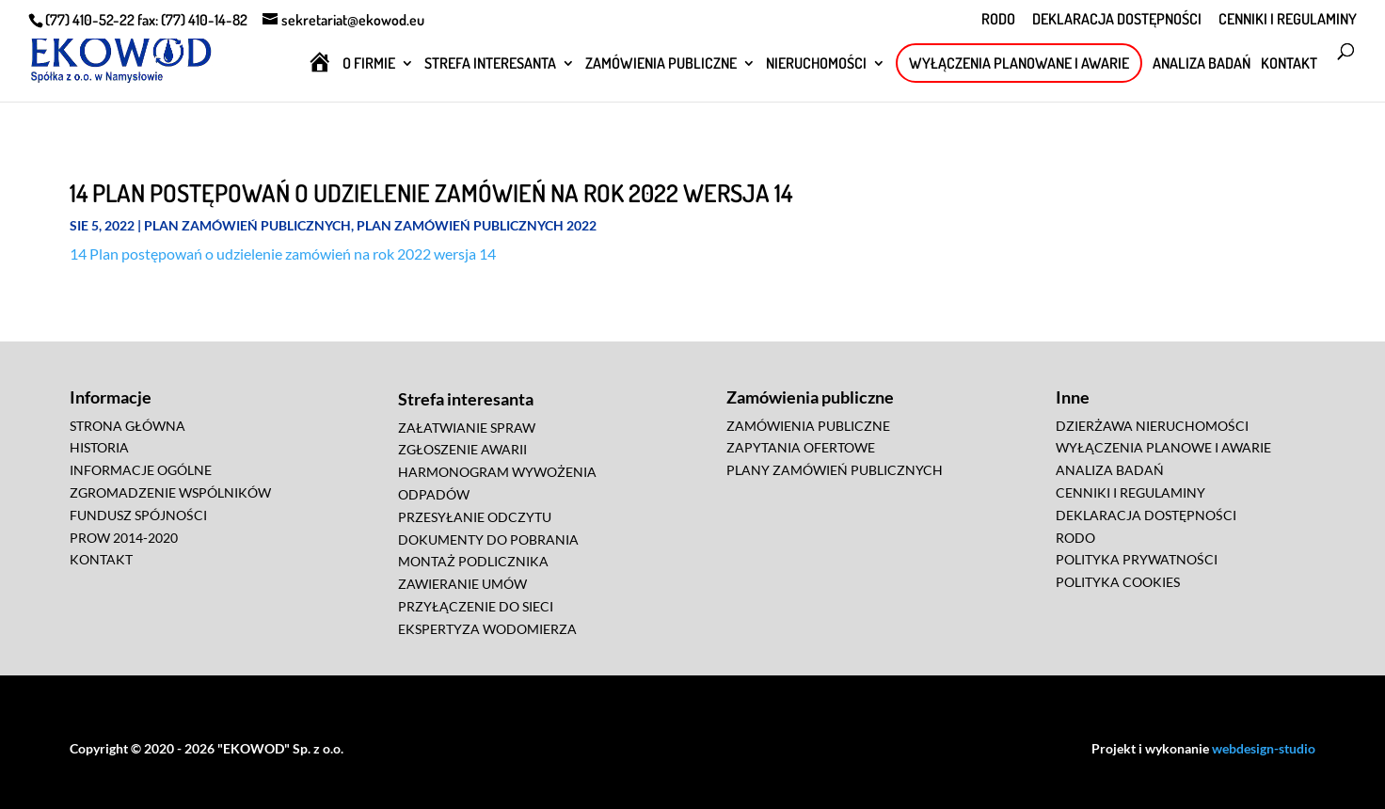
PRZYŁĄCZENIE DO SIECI (475, 606)
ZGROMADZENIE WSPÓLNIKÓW (170, 492)
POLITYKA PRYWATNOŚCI (1137, 559)
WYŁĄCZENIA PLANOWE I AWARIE (1163, 447)
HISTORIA (99, 447)
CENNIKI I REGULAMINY (1287, 19)
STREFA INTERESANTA (490, 64)
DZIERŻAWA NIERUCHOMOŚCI (1152, 426)
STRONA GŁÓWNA (127, 426)
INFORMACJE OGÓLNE (141, 470)
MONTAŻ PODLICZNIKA (473, 561)
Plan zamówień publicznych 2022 (477, 225)
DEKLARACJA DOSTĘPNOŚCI (1117, 19)
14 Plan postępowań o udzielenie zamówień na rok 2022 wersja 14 (283, 253)
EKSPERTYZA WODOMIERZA (487, 629)
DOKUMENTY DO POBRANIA (488, 539)
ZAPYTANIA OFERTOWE (800, 447)
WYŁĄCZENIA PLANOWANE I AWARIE (1019, 63)
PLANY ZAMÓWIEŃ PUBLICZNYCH (834, 470)
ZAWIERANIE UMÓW (462, 584)
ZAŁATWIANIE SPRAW (466, 428)
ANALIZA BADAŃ (1201, 64)
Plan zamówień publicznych (247, 225)
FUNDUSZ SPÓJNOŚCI (138, 515)
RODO (998, 19)
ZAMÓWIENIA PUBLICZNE (661, 64)
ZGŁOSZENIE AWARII (462, 449)
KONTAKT (1289, 64)
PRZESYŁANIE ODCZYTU (474, 517)
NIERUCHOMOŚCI (816, 64)
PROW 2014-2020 (124, 538)
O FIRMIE (368, 64)
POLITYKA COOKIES (1118, 582)
